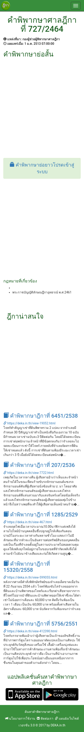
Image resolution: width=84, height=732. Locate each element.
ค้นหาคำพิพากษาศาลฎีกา (42, 712)
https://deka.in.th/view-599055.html (30, 577)
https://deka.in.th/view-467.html (27, 522)
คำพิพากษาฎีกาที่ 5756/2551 (40, 624)
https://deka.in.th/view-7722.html (28, 473)
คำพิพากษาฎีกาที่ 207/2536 (39, 465)
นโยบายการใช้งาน (20, 718)
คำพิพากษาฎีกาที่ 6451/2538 (40, 416)
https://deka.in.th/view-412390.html (30, 631)
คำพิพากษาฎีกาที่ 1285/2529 (40, 514)
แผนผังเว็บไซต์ (67, 718)
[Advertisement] (42, 102)
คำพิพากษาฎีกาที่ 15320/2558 (26, 567)
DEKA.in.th (58, 725)
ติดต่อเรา (45, 718)
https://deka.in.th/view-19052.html (29, 423)
